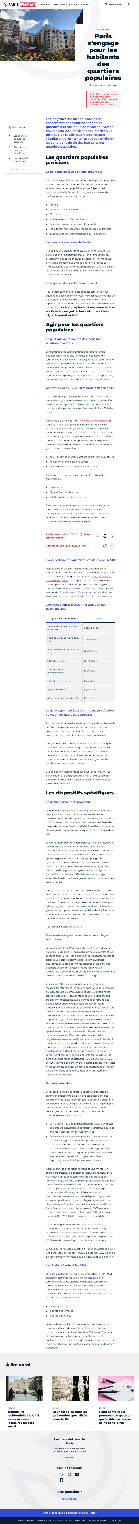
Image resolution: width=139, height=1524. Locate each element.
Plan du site (115, 1521)
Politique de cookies (97, 1521)
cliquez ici (74, 926)
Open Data (80, 1521)
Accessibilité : (54, 1521)
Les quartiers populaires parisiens (20, 138)
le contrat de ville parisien (94, 420)
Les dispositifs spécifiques (21, 160)
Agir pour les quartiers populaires (20, 150)
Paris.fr (93, 1512)
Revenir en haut (19, 169)
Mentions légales (26, 1521)
